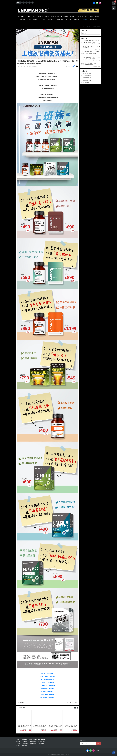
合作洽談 (18, 745)
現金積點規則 (42, 741)
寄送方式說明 (33, 741)
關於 (18, 739)
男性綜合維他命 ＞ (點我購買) (48, 676)
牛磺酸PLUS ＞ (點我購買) (48, 685)
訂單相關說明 (25, 743)
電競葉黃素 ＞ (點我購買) (47, 688)
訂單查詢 (25, 741)
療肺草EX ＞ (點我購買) (47, 691)
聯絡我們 (18, 741)
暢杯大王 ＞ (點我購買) (48, 682)
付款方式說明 (33, 739)
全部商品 (24, 739)
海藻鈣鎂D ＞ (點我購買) (47, 694)
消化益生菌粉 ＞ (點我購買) (47, 697)
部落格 (18, 743)
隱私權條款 (41, 743)
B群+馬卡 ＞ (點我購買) (47, 673)
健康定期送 (24, 745)
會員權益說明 (41, 739)
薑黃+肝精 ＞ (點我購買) (47, 679)
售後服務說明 (33, 743)
